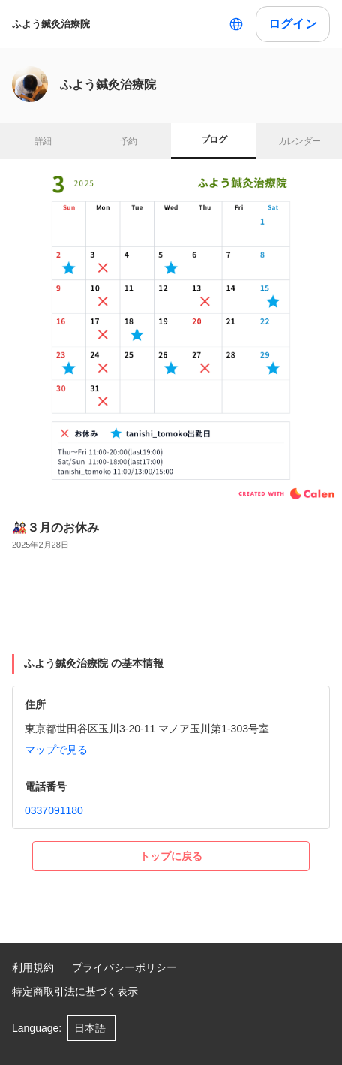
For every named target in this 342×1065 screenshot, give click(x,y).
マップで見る (56, 750)
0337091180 (54, 810)
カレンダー (299, 141)
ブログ (213, 139)
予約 (128, 141)
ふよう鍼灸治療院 (51, 23)
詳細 (43, 141)
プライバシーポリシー (124, 967)
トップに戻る (171, 856)
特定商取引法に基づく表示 (75, 991)
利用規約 (33, 967)
